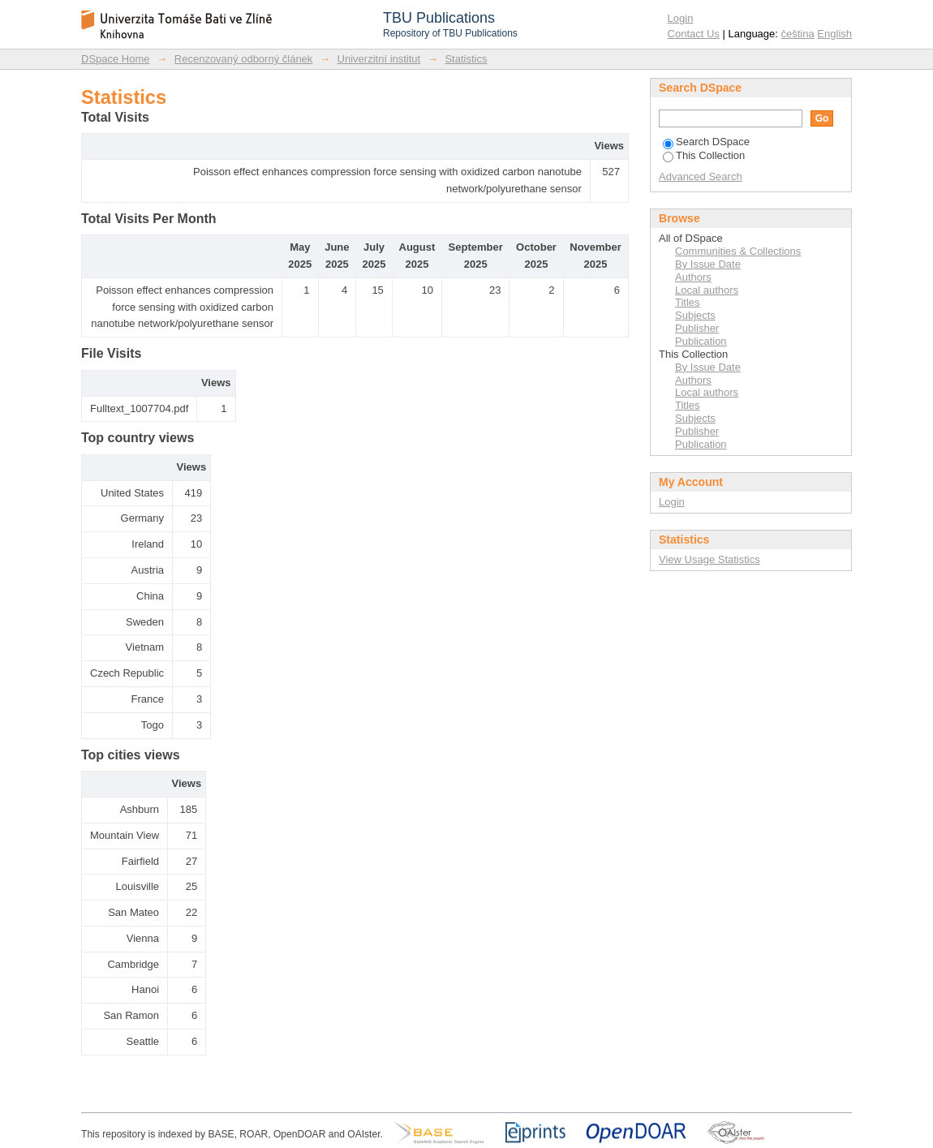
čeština (798, 34)
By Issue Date (708, 264)
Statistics (466, 59)
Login (681, 18)
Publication (701, 341)
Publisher (697, 328)
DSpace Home (115, 59)
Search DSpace (706, 141)
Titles (687, 302)
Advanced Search (700, 176)
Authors (693, 277)
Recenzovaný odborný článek (243, 59)
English (834, 34)
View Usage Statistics (709, 559)
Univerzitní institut (379, 59)
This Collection (704, 155)
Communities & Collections (738, 251)
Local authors (706, 290)
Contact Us (694, 34)
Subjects (695, 315)
